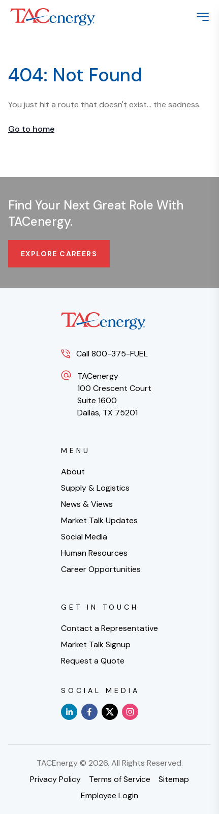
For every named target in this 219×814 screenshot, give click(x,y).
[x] (110, 712)
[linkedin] (69, 712)
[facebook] (89, 712)
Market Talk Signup (96, 644)
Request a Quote (92, 660)
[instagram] (130, 712)
